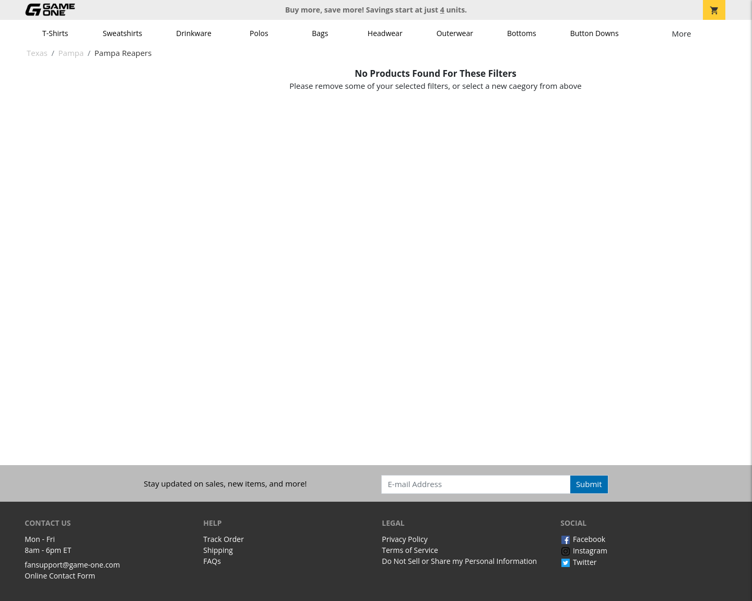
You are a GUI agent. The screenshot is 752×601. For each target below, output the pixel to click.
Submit (589, 484)
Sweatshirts (122, 33)
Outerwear (455, 33)
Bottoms (521, 33)
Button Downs (594, 33)
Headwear (385, 33)
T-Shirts (55, 33)
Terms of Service (410, 550)
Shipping (218, 550)
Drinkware (194, 33)
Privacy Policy (404, 539)
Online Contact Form (60, 576)
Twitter (578, 562)
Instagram (583, 551)
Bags (320, 33)
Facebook (582, 539)
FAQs (212, 561)
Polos (259, 33)
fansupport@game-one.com (72, 565)
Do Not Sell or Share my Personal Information (459, 561)
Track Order (223, 539)
